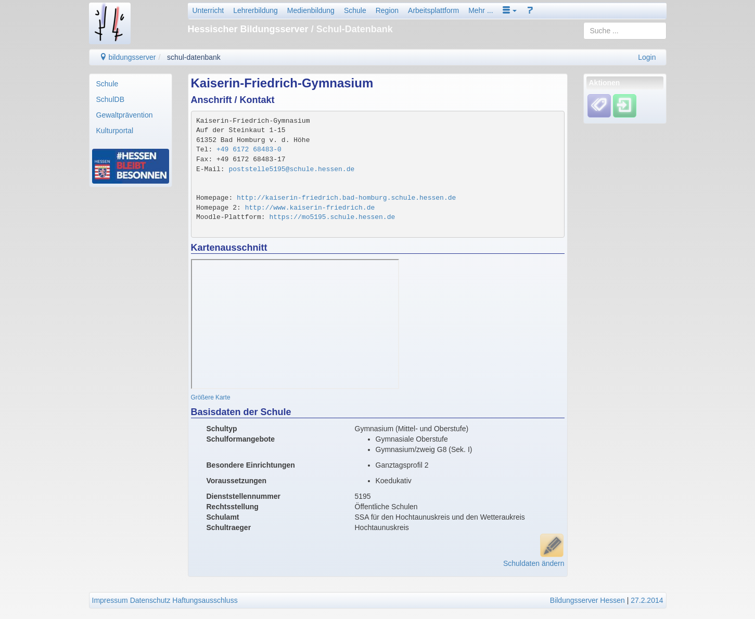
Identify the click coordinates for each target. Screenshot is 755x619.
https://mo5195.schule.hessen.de (332, 217)
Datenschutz (150, 600)
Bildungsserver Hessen (587, 600)
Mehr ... (480, 10)
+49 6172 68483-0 (248, 149)
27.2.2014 (647, 600)
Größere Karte (211, 397)
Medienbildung (311, 10)
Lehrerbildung (255, 10)
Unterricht (208, 10)
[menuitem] (130, 83)
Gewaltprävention (124, 115)
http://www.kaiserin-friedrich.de (310, 208)
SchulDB (110, 99)
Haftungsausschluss (204, 600)
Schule (355, 10)
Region (387, 10)
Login (647, 57)
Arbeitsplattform (433, 10)
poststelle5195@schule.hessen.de (291, 169)
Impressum (110, 600)
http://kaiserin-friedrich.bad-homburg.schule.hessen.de (346, 198)
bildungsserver (127, 57)
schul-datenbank (194, 57)
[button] (509, 10)
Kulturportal (115, 130)
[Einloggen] (624, 105)
